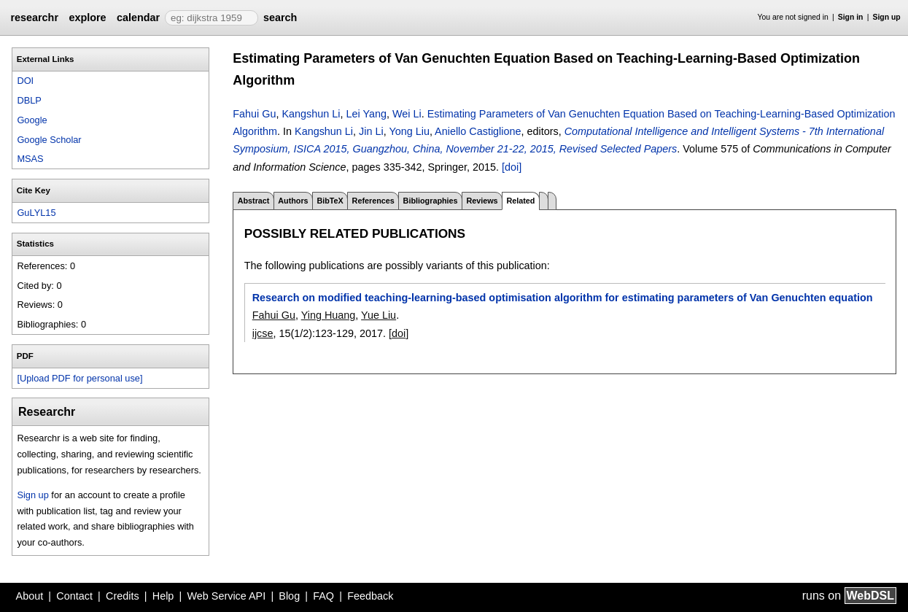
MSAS (30, 158)
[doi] (511, 167)
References (373, 200)
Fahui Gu (254, 114)
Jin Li (371, 131)
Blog (289, 596)
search (280, 17)
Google (32, 120)
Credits (122, 596)
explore (87, 17)
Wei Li (407, 114)
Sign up (887, 17)
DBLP (29, 100)
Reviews (481, 200)
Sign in (851, 17)
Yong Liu (409, 131)
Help (163, 596)
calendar (138, 17)
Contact (74, 596)
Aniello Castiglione (478, 131)
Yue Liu (378, 315)
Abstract (254, 200)
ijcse (262, 333)
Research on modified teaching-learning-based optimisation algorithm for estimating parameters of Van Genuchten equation (562, 297)
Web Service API (226, 596)
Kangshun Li (311, 114)
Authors (293, 200)
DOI (25, 80)
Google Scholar (49, 139)
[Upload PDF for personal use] (79, 378)
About (30, 596)
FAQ (323, 596)
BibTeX (330, 200)
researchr (34, 17)
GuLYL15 (36, 212)
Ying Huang (328, 315)
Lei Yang (366, 114)
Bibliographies (430, 200)
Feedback (370, 596)
